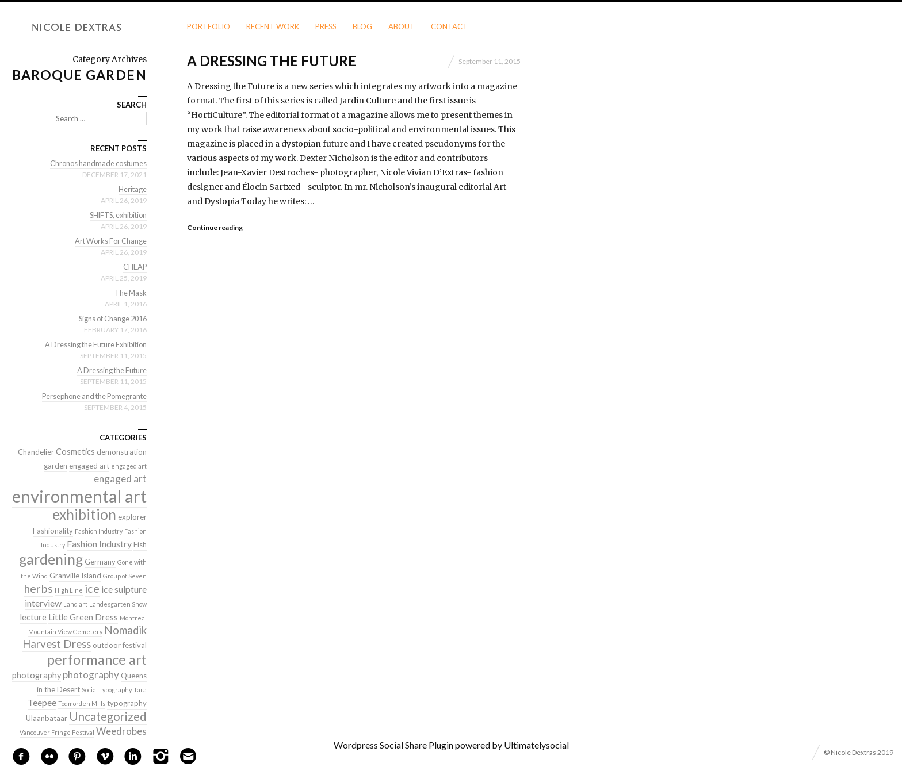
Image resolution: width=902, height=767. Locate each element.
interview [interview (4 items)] (43, 602)
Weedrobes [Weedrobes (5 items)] (121, 731)
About (401, 26)
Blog (362, 26)
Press (326, 26)
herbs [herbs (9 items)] (38, 588)
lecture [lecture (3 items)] (33, 617)
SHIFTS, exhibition (116, 215)
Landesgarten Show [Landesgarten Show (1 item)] (118, 604)
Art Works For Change (109, 241)
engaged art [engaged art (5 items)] (120, 479)
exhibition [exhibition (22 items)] (84, 514)
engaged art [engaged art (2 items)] (89, 465)
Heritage (132, 189)
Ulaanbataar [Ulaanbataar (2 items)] (46, 718)
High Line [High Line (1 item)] (69, 590)
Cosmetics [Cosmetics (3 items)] (75, 452)
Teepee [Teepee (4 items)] (42, 702)
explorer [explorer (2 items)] (132, 516)
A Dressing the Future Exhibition (93, 344)
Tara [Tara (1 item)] (140, 689)
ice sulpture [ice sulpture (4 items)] (124, 589)
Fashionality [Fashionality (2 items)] (53, 530)
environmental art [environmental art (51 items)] (79, 496)
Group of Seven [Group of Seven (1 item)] (125, 576)
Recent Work (272, 26)
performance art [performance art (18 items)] (97, 659)
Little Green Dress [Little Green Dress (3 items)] (83, 617)
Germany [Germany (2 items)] (100, 561)
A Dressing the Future (271, 60)
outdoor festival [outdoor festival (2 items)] (120, 645)
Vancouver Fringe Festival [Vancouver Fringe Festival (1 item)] (57, 732)
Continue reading (215, 227)
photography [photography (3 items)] (36, 675)
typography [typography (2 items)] (127, 703)
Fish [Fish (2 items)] (140, 544)
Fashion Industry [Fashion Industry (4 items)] (99, 543)
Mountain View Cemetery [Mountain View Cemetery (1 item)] (65, 631)
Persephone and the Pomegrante (91, 396)
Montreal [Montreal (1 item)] (133, 618)
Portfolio (208, 26)
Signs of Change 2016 (110, 318)
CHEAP (135, 266)
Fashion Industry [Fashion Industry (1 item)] (99, 531)
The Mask (130, 292)
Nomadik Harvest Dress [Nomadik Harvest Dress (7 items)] (84, 637)
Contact (449, 26)
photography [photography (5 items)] (91, 675)
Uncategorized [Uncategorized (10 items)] (108, 716)
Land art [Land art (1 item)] (75, 604)
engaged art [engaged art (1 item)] (129, 466)
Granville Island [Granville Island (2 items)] (75, 575)
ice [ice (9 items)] (92, 588)
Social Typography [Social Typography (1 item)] (107, 689)
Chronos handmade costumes (97, 163)
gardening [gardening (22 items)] (51, 559)
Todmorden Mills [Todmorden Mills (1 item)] (81, 703)
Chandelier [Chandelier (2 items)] (36, 452)
